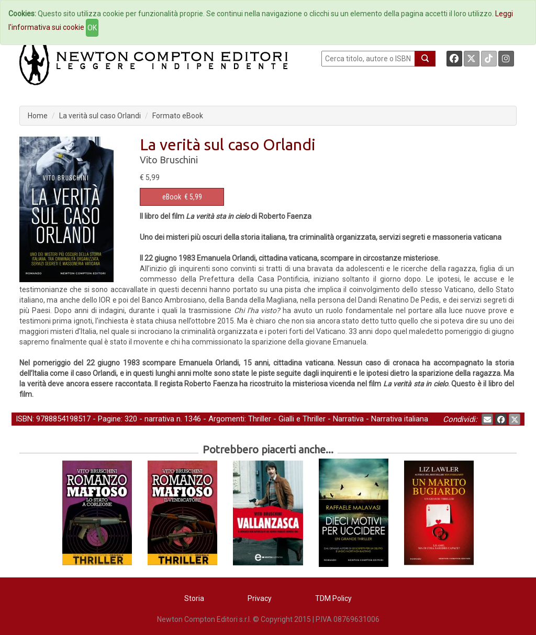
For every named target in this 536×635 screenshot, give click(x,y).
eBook (171, 197)
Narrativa (348, 419)
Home (38, 116)
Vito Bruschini (169, 159)
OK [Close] (92, 28)
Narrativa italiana (399, 419)
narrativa (159, 419)
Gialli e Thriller (302, 419)
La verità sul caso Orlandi (100, 116)
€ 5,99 (182, 197)
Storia (194, 598)
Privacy (260, 598)
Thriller (259, 419)
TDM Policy (333, 598)
